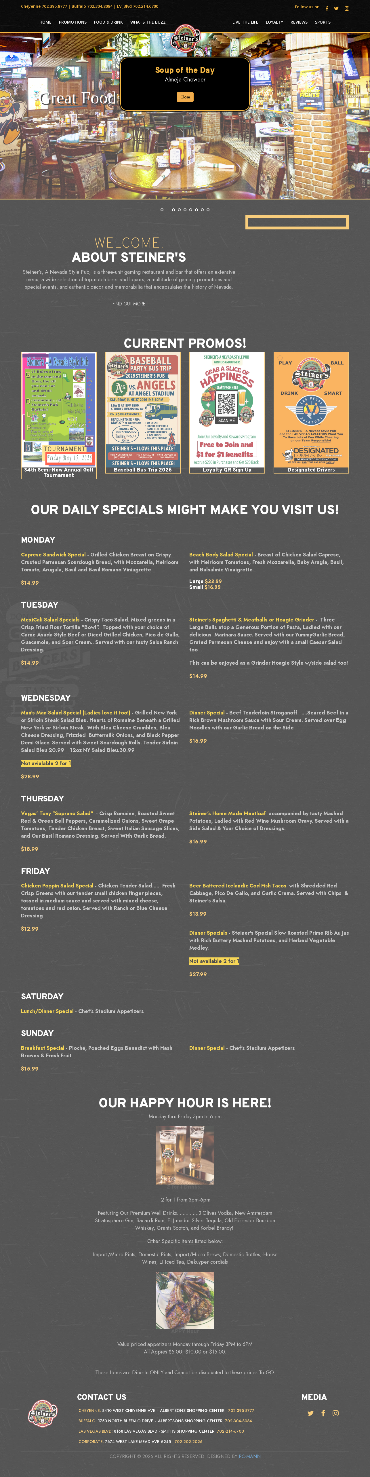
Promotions (73, 22)
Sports (323, 22)
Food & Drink (108, 22)
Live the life (245, 22)
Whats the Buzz (148, 22)
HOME (45, 22)
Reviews (299, 22)
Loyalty (274, 22)
